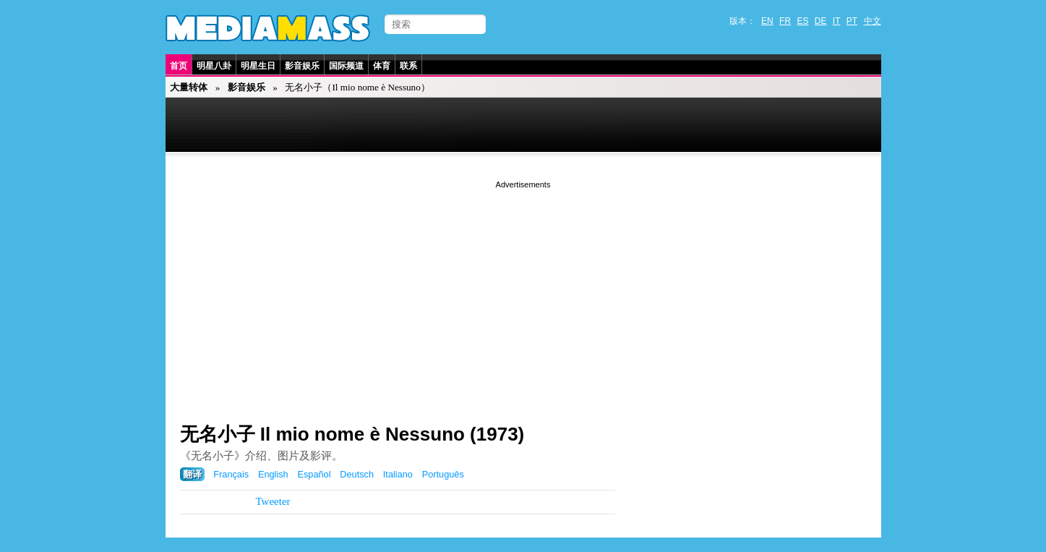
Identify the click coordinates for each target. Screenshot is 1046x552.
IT (837, 21)
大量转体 (188, 87)
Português (443, 474)
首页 (178, 66)
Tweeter (273, 501)
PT (851, 21)
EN (767, 21)
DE (821, 21)
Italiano (398, 474)
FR (785, 21)
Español (313, 474)
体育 (381, 66)
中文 (872, 21)
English (273, 474)
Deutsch (357, 474)
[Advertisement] (523, 293)
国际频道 (346, 66)
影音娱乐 (302, 66)
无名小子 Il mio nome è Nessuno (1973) (352, 434)
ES (802, 21)
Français (231, 474)
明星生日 (258, 66)
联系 (408, 66)
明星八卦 (214, 66)
